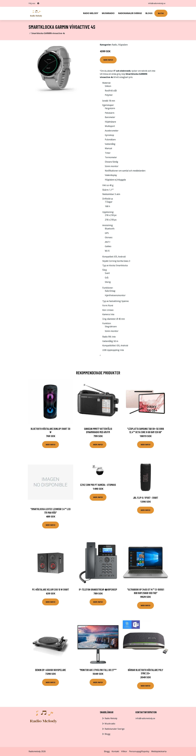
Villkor (124, 751)
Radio (114, 44)
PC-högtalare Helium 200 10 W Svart (50, 589)
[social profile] (38, 3)
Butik (161, 13)
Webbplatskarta (158, 751)
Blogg (149, 13)
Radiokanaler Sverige (130, 13)
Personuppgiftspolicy (139, 751)
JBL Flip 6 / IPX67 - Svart (145, 497)
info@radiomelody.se (156, 3)
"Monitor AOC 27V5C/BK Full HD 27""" (98, 669)
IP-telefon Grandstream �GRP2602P (98, 589)
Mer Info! (108, 60)
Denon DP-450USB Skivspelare (50, 669)
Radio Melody (90, 13)
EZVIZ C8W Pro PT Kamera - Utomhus (98, 484)
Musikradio (108, 13)
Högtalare (123, 44)
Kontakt (115, 751)
